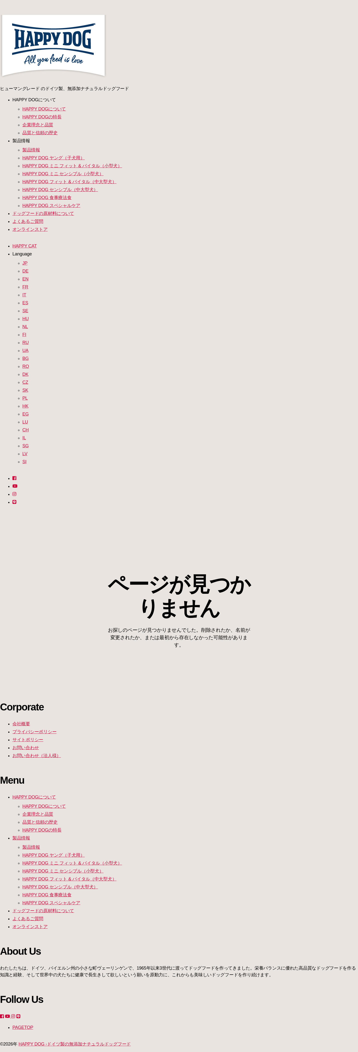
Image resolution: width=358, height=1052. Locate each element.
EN (25, 279)
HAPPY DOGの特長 (41, 116)
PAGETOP (22, 1027)
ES (25, 302)
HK (25, 406)
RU (25, 342)
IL (24, 437)
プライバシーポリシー (34, 731)
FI (24, 334)
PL (25, 398)
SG (25, 445)
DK (25, 374)
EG (25, 414)
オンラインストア (30, 229)
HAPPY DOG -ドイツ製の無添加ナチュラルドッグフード (74, 1044)
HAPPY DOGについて (44, 108)
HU (25, 318)
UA (25, 350)
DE (25, 271)
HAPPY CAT (24, 246)
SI (24, 461)
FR (25, 286)
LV (24, 453)
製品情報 (31, 149)
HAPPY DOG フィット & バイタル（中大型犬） (69, 181)
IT (24, 294)
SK (25, 390)
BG (25, 358)
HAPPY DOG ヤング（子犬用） (53, 157)
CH (25, 429)
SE (25, 310)
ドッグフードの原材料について (43, 213)
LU (25, 422)
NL (25, 326)
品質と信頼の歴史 (40, 132)
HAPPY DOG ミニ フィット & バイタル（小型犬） (72, 165)
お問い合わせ (25, 747)
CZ (25, 382)
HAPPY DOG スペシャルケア (51, 205)
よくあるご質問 (27, 221)
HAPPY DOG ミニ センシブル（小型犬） (63, 173)
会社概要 (21, 723)
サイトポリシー (27, 739)
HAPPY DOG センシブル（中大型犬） (60, 189)
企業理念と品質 (37, 124)
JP (24, 263)
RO (25, 366)
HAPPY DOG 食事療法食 (47, 197)
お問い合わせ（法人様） (36, 755)
